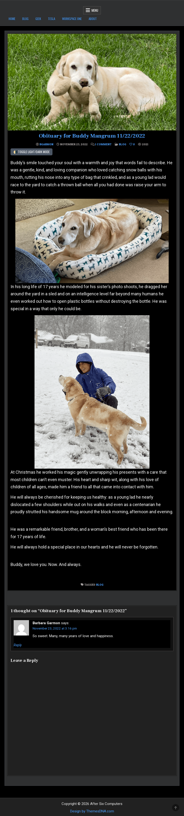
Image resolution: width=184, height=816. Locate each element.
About (93, 18)
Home (12, 18)
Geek (38, 18)
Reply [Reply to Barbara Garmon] (18, 645)
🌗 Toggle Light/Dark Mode (31, 151)
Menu (95, 10)
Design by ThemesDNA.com (92, 811)
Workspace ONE (72, 18)
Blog (25, 18)
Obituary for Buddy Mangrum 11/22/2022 (92, 136)
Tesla (51, 18)
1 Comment (103, 144)
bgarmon (46, 144)
